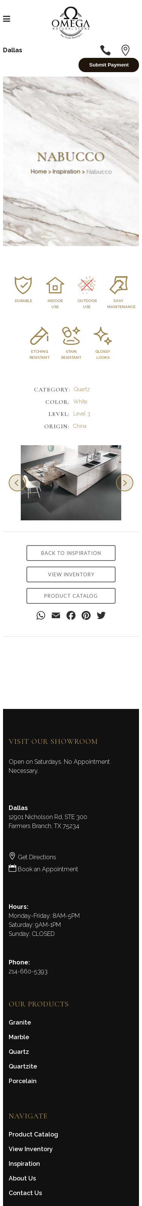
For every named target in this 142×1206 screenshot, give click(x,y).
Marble (19, 1037)
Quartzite (23, 1066)
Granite (20, 1022)
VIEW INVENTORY (71, 574)
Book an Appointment (43, 869)
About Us (22, 1178)
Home (38, 171)
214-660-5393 (28, 971)
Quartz (19, 1051)
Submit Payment (108, 65)
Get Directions (32, 857)
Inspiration (66, 171)
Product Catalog (33, 1134)
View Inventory (31, 1149)
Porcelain (23, 1081)
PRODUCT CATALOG (71, 596)
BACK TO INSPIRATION (71, 553)
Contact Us (25, 1193)
